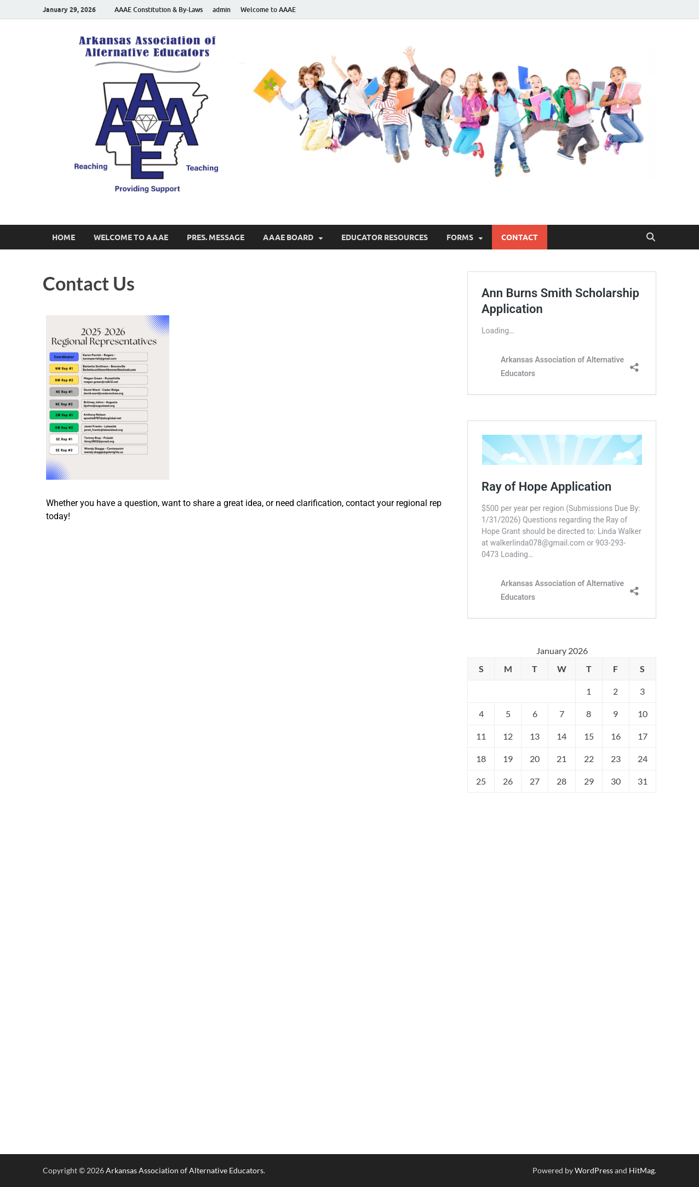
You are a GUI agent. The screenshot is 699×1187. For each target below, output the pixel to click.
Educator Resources (384, 237)
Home (63, 237)
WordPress (594, 1170)
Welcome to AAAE (268, 9)
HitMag (642, 1170)
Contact (519, 237)
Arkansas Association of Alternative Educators (184, 1170)
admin (222, 9)
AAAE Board (288, 237)
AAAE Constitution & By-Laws (158, 9)
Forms (459, 237)
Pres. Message (215, 237)
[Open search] (651, 237)
